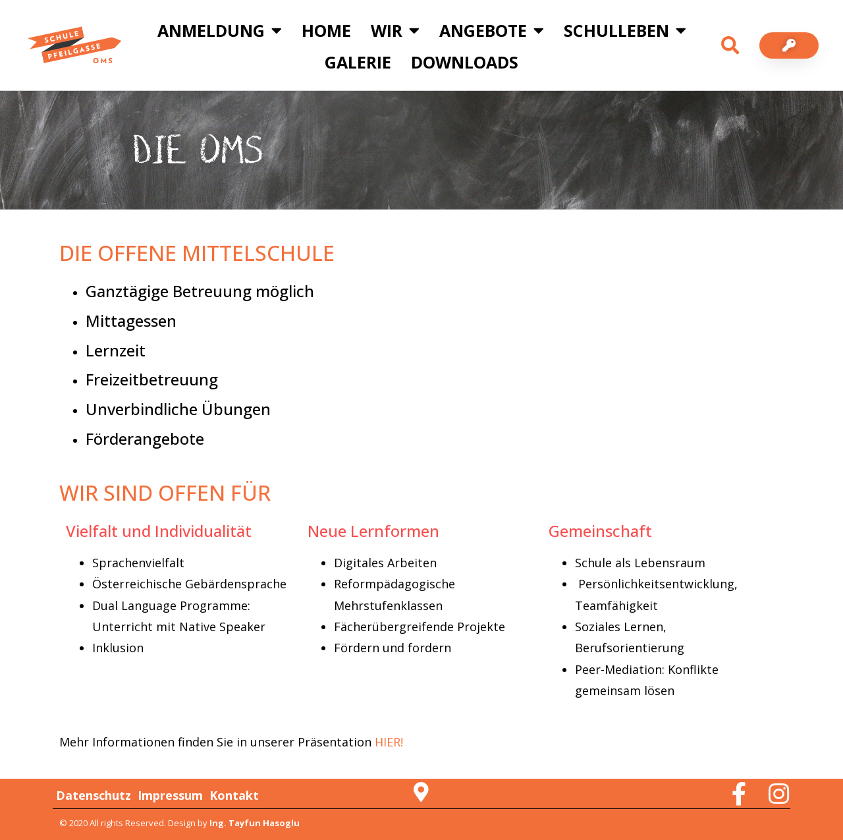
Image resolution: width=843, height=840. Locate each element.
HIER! (389, 742)
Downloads (464, 62)
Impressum (170, 795)
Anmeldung (219, 30)
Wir (395, 30)
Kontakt (234, 795)
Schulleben (625, 30)
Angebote (491, 30)
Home (326, 30)
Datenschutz (93, 795)
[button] (730, 45)
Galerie (358, 62)
